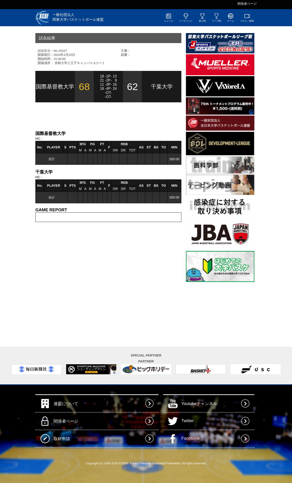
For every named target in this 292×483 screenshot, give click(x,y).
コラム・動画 (247, 17)
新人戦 (202, 17)
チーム (230, 17)
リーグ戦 (216, 17)
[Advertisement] (88, 116)
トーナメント (186, 17)
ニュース (168, 17)
